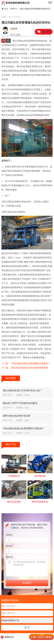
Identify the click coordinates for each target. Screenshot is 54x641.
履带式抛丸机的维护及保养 (17, 416)
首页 (6, 9)
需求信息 (9, 557)
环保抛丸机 (14, 476)
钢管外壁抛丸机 (40, 502)
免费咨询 (9, 637)
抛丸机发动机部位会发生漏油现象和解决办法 (32, 368)
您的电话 (10, 546)
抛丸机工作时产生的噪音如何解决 (20, 403)
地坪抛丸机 (40, 476)
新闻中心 (14, 9)
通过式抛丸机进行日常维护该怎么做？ (22, 390)
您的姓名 (9, 535)
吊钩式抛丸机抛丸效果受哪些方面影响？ (30, 363)
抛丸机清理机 (14, 502)
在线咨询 (45, 31)
